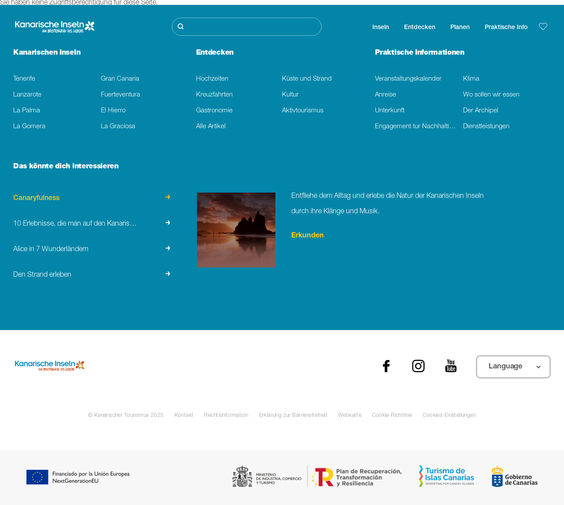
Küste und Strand (307, 79)
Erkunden (307, 236)
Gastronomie (214, 111)
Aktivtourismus (302, 111)
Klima (471, 79)
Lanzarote (27, 95)
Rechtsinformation (226, 415)
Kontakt (184, 415)
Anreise (385, 95)
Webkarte (349, 415)
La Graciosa (118, 126)
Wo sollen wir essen (491, 95)
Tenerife (24, 79)
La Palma (26, 111)
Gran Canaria (120, 79)
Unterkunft (389, 111)
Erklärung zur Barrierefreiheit (293, 415)
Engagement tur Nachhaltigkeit (419, 126)
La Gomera (29, 126)
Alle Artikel (211, 126)
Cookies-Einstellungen (449, 415)
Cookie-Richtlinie (392, 415)
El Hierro (113, 111)
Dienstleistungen (486, 126)
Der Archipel (480, 111)
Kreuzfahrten (214, 95)
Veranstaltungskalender (408, 79)
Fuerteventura (120, 95)
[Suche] (247, 27)
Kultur (290, 95)
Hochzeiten (212, 79)
